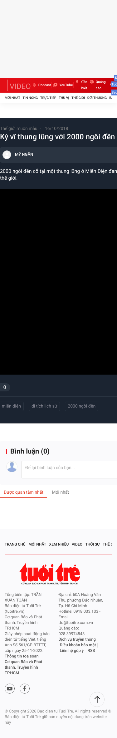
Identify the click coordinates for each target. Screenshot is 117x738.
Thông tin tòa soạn (22, 656)
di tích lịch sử (44, 406)
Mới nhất (12, 98)
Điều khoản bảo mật (78, 645)
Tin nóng (30, 98)
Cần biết (80, 85)
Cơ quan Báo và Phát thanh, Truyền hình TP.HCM (23, 668)
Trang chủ (15, 544)
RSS (91, 650)
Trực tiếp (48, 98)
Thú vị (64, 98)
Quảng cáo (97, 85)
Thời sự (92, 544)
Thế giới (78, 98)
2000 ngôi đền (81, 406)
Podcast (41, 85)
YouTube (62, 85)
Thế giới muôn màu (18, 128)
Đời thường (97, 98)
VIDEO (20, 86)
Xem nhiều (59, 544)
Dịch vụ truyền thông (77, 639)
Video (77, 544)
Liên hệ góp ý (72, 650)
